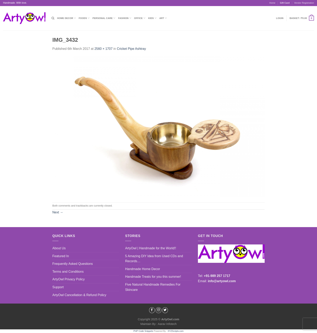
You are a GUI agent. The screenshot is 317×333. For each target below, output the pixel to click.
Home (272, 3)
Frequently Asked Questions (72, 263)
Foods (84, 18)
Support (58, 287)
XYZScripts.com (176, 331)
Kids (152, 18)
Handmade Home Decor (142, 269)
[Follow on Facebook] (152, 310)
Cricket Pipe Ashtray (131, 48)
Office (139, 18)
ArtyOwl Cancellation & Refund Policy (79, 295)
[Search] (53, 18)
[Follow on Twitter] (165, 310)
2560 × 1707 (103, 48)
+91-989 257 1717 (217, 276)
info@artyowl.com (222, 281)
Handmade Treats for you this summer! (153, 276)
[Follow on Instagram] (158, 310)
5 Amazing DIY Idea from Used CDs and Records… (154, 258)
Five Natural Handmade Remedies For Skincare (153, 287)
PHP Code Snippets (143, 331)
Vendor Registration (304, 3)
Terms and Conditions (68, 271)
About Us (59, 248)
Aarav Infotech (167, 324)
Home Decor (66, 18)
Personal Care (104, 18)
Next (57, 212)
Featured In (60, 256)
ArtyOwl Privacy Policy (68, 279)
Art (163, 18)
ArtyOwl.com (170, 319)
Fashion (124, 18)
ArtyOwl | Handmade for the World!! (150, 248)
